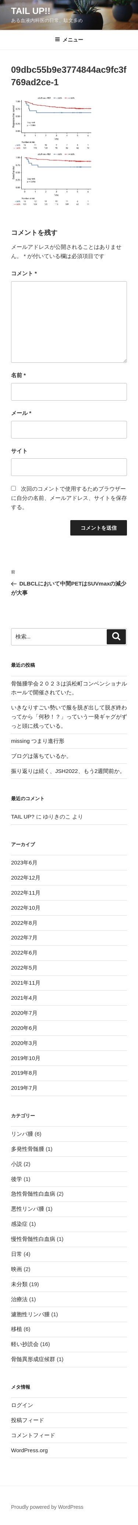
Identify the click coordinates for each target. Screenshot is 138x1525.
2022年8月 (24, 923)
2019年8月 (24, 1073)
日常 (16, 1254)
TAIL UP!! (30, 11)
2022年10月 (25, 908)
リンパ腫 (22, 1134)
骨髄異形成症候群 (33, 1359)
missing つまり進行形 (37, 741)
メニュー (69, 40)
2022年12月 (25, 877)
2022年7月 (24, 937)
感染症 (19, 1224)
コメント (24, 273)
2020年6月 (24, 1028)
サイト (19, 451)
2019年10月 (25, 1058)
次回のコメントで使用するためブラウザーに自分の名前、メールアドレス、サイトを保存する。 (69, 498)
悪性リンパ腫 (27, 1209)
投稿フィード (27, 1420)
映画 (16, 1269)
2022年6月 (24, 952)
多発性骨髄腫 (27, 1149)
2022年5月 (24, 967)
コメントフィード (33, 1435)
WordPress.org (29, 1450)
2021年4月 (24, 998)
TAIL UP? (22, 816)
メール (21, 413)
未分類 (19, 1284)
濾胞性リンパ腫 (30, 1314)
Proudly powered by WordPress (47, 1507)
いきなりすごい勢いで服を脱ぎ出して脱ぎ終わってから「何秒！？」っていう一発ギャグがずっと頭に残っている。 (69, 716)
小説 (16, 1164)
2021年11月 (25, 983)
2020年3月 (24, 1043)
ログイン (22, 1405)
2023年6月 (24, 862)
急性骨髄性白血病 (33, 1194)
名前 (18, 375)
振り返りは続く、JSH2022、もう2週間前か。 (68, 771)
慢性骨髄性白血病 (33, 1239)
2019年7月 (24, 1088)
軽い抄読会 (25, 1344)
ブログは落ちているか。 (41, 756)
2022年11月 (25, 892)
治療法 (19, 1299)
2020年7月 (24, 1013)
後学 (16, 1179)
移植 (16, 1329)
